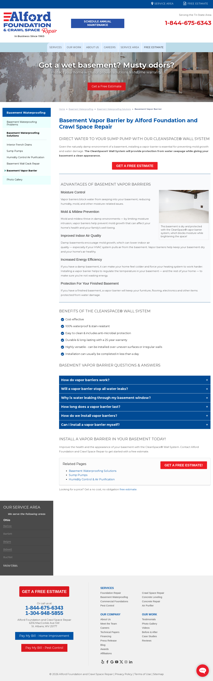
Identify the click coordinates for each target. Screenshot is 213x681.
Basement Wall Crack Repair (23, 163)
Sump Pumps (78, 475)
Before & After (149, 632)
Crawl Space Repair (153, 592)
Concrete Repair (151, 601)
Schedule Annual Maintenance (97, 23)
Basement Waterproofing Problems (22, 123)
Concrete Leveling (152, 597)
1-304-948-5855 (44, 613)
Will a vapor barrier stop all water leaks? (94, 389)
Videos (146, 627)
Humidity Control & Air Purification (92, 479)
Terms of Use (142, 674)
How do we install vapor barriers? (89, 416)
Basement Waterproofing (26, 112)
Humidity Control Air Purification (25, 157)
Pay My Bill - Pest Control (44, 648)
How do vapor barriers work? (85, 380)
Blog (102, 644)
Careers (110, 47)
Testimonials (149, 619)
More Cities (10, 565)
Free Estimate (195, 3)
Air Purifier (148, 605)
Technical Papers (109, 632)
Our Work (74, 47)
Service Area (162, 3)
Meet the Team (108, 623)
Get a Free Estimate (106, 86)
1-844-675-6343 (188, 22)
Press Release (108, 640)
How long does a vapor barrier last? (90, 407)
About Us (92, 47)
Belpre (7, 541)
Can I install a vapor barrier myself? (90, 425)
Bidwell (7, 549)
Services (55, 47)
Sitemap (158, 674)
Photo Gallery (14, 179)
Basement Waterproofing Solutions (92, 470)
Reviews (146, 640)
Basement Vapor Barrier (22, 170)
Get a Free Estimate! (184, 465)
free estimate (128, 489)
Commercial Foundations (114, 601)
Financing (105, 636)
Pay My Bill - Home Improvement (44, 636)
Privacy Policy (123, 674)
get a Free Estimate (44, 591)
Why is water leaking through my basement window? (106, 398)
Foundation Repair (110, 592)
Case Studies (149, 636)
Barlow (7, 525)
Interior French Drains (19, 144)
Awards (104, 649)
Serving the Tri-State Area (195, 14)
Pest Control (107, 605)
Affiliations (106, 653)
